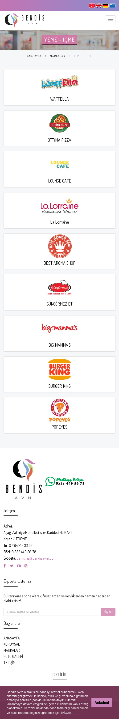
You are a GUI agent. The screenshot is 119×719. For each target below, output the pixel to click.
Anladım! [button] (101, 702)
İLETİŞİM (10, 662)
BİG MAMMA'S (60, 345)
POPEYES (59, 427)
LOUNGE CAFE (59, 180)
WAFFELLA (59, 99)
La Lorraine (59, 222)
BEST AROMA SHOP (59, 263)
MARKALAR (57, 56)
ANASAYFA (34, 56)
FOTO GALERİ (13, 656)
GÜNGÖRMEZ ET (60, 303)
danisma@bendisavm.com (37, 558)
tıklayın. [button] (66, 712)
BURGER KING (59, 386)
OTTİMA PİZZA (59, 140)
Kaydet (108, 612)
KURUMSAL (12, 644)
